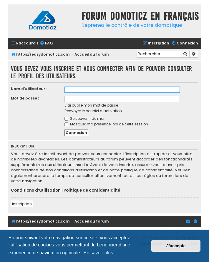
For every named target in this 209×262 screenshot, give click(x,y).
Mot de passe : (25, 98)
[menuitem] (46, 43)
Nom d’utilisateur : (29, 88)
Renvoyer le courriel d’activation (93, 111)
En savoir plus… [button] (101, 252)
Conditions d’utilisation (36, 190)
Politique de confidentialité (92, 190)
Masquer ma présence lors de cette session (106, 124)
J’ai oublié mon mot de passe (91, 105)
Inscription (22, 204)
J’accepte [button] (176, 245)
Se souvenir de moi (84, 118)
